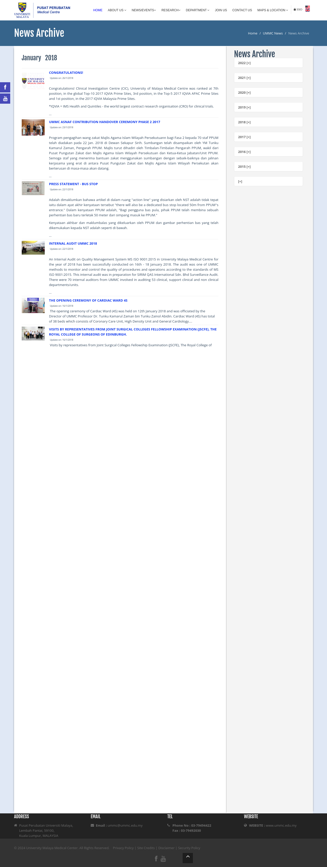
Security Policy (189, 848)
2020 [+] (244, 92)
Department (198, 10)
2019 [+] (244, 107)
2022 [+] (244, 63)
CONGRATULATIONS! (66, 72)
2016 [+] (244, 151)
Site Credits (146, 848)
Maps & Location (273, 10)
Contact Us (242, 10)
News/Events (144, 10)
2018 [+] (244, 122)
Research (171, 10)
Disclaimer (166, 848)
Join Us (221, 10)
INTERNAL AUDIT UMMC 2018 (73, 243)
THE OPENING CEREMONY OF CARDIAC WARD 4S (88, 300)
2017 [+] (244, 137)
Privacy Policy (123, 848)
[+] (240, 181)
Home (97, 10)
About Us (117, 10)
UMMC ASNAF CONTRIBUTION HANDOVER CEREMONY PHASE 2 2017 (104, 122)
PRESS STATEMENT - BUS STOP (73, 184)
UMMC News (273, 33)
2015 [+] (244, 166)
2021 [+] (244, 77)
